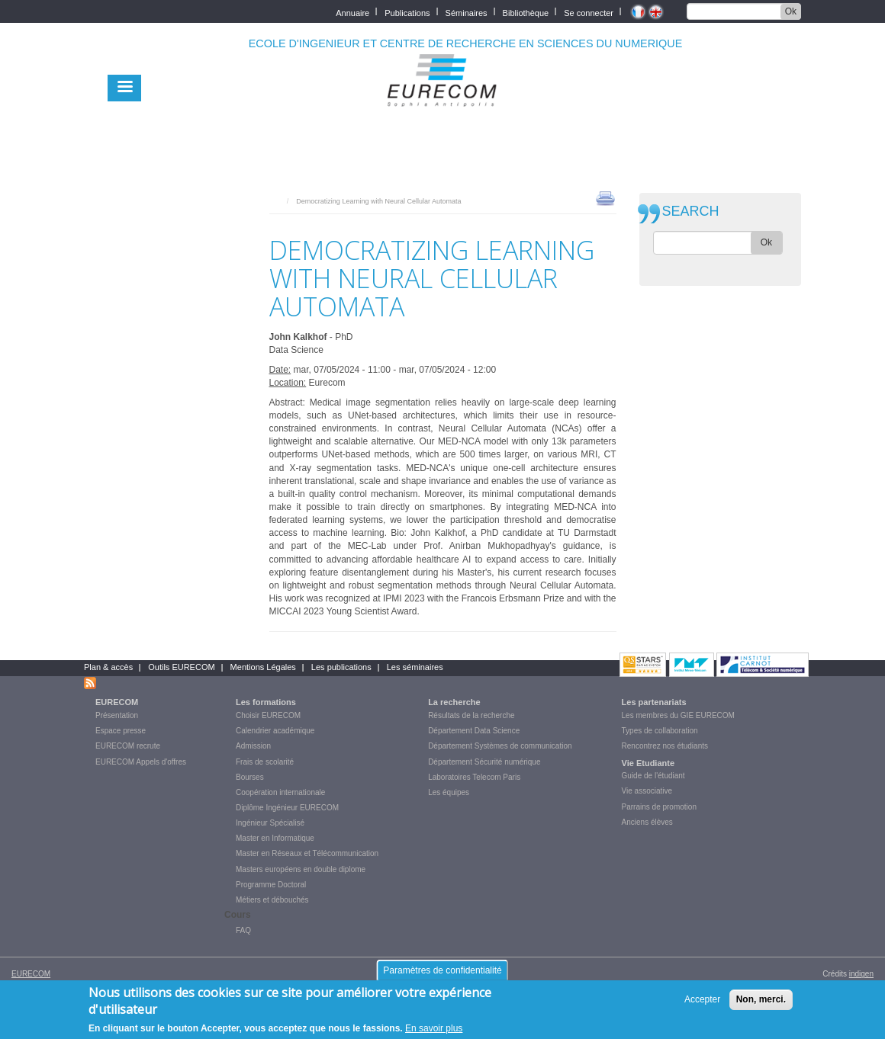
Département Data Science (474, 730)
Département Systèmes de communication (499, 746)
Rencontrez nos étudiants (665, 746)
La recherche (454, 702)
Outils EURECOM (181, 667)
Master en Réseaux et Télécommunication (307, 853)
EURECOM (116, 702)
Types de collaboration (660, 730)
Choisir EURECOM (268, 715)
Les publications (341, 667)
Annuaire (352, 11)
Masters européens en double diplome (300, 869)
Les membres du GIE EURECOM (678, 715)
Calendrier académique (275, 730)
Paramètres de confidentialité (442, 970)
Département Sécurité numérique (484, 762)
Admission (253, 746)
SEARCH (690, 211)
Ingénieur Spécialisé (270, 823)
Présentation (116, 715)
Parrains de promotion (659, 807)
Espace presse (120, 730)
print (605, 197)
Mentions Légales (263, 667)
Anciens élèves (647, 822)
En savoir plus (433, 1028)
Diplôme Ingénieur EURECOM (287, 807)
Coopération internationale (280, 792)
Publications (407, 11)
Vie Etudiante (648, 763)
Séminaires (467, 11)
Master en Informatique (275, 838)
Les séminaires (415, 667)
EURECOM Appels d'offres (140, 762)
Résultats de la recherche (471, 715)
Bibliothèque (526, 11)
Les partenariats (654, 702)
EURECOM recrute (127, 746)
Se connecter (588, 11)
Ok (790, 11)
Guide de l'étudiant (653, 775)
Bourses (250, 777)
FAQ (243, 930)
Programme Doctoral (271, 884)
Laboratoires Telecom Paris (474, 777)
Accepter (702, 999)
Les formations (266, 702)
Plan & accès (108, 667)
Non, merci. (761, 999)
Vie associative (647, 791)
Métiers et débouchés (272, 900)
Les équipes (448, 792)
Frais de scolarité (265, 762)
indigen (861, 974)
